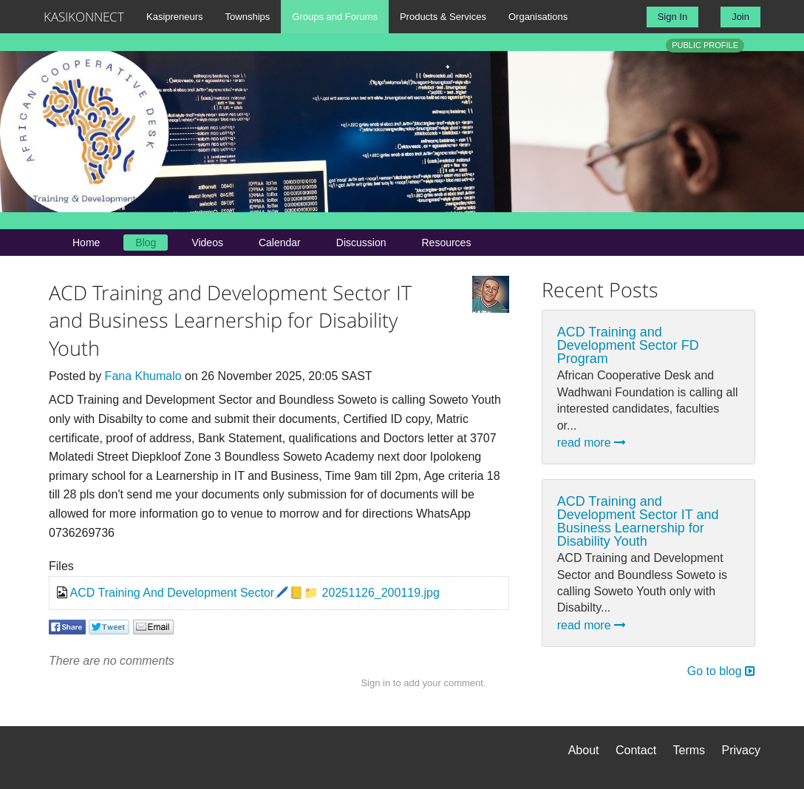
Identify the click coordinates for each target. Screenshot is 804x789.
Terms (689, 750)
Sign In (672, 16)
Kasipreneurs (174, 16)
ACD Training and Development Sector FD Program (628, 345)
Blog (145, 242)
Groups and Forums (335, 16)
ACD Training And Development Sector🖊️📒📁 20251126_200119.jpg (255, 592)
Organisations (538, 16)
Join (740, 16)
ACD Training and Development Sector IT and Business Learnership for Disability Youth (638, 521)
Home (86, 242)
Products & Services (443, 16)
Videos (207, 242)
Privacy (741, 750)
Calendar (280, 242)
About (583, 750)
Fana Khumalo (143, 376)
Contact (636, 750)
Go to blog (721, 671)
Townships (247, 16)
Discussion (361, 242)
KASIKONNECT (84, 16)
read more (591, 442)
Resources (446, 242)
